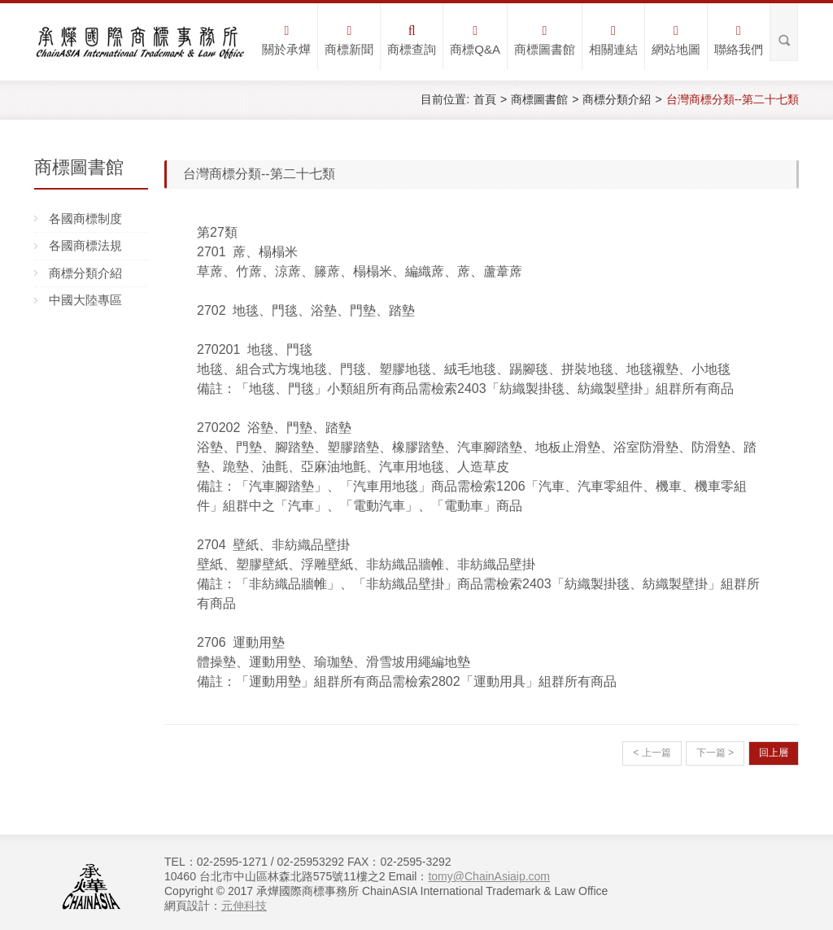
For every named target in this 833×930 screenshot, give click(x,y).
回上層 (773, 752)
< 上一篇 (651, 752)
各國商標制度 (85, 218)
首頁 (484, 99)
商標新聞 (349, 40)
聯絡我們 (738, 40)
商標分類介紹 (616, 99)
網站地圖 (676, 40)
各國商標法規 (85, 245)
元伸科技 (244, 905)
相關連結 (613, 40)
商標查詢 (411, 40)
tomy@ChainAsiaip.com (489, 876)
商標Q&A (475, 40)
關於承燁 (286, 40)
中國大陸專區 (85, 300)
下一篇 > (715, 752)
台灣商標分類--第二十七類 (732, 99)
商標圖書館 (544, 40)
